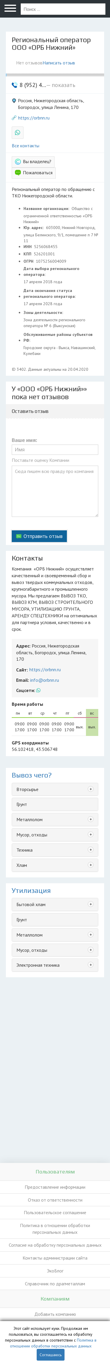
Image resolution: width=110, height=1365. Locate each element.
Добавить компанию (55, 1314)
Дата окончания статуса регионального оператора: (50, 293)
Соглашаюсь (51, 1354)
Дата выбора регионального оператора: (51, 271)
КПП (28, 254)
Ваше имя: (24, 440)
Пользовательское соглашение (55, 1212)
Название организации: (46, 208)
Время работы (27, 704)
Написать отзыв (59, 63)
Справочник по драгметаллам (55, 1284)
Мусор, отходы (31, 835)
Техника (24, 850)
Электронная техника (38, 965)
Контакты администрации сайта (55, 1258)
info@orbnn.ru (44, 680)
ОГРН (29, 261)
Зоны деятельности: (43, 312)
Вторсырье (27, 789)
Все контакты (25, 145)
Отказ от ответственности (55, 1200)
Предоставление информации (55, 1187)
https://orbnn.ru (34, 118)
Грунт (21, 804)
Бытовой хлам (30, 904)
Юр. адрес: (34, 227)
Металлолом (29, 819)
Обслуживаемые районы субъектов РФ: (57, 337)
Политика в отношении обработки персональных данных (55, 1228)
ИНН (28, 246)
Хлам (21, 865)
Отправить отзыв (42, 536)
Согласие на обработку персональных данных (55, 1245)
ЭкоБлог (55, 1271)
